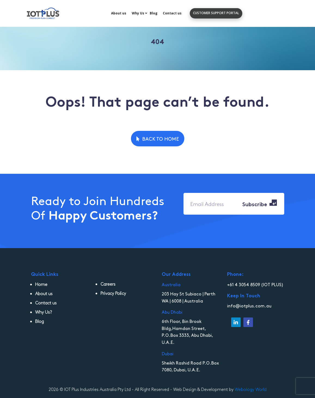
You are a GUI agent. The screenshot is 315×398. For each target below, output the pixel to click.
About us (118, 13)
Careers (107, 284)
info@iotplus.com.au (249, 305)
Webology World (251, 389)
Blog (153, 13)
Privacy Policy (113, 293)
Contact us (172, 13)
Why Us (138, 13)
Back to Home (157, 138)
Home (41, 284)
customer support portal (216, 13)
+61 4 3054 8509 (243, 284)
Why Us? (43, 312)
